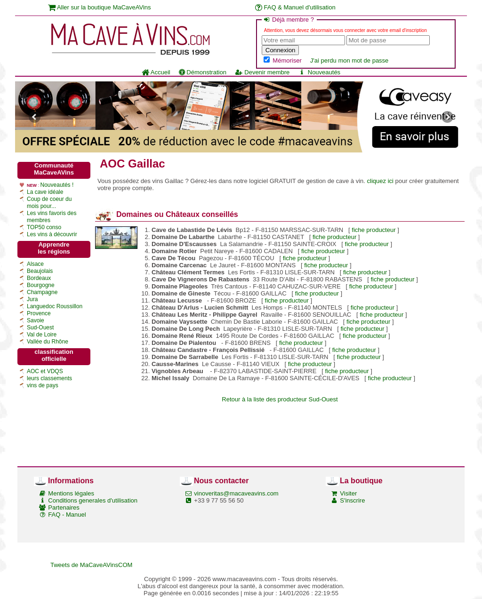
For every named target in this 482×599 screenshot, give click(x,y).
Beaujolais (40, 271)
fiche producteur (373, 229)
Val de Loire (41, 334)
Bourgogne (41, 285)
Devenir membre (262, 72)
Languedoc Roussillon (54, 306)
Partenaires (63, 507)
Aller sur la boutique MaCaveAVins (99, 7)
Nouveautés (319, 72)
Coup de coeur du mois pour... (49, 202)
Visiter (348, 493)
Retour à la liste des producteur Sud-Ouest (279, 399)
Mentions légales (71, 493)
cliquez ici (380, 180)
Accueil (156, 72)
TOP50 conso (44, 227)
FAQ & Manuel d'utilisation (295, 7)
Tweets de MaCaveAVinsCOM (91, 564)
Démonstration (202, 72)
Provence (39, 313)
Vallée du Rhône (47, 341)
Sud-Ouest (40, 327)
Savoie (35, 320)
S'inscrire (352, 500)
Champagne (42, 292)
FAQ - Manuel (67, 514)
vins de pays (42, 385)
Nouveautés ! (57, 185)
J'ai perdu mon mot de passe (349, 60)
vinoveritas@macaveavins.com (236, 493)
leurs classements (49, 378)
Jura (32, 299)
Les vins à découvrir (52, 234)
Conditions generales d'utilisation (92, 500)
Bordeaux (39, 278)
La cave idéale (45, 192)
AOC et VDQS (45, 371)
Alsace (35, 264)
